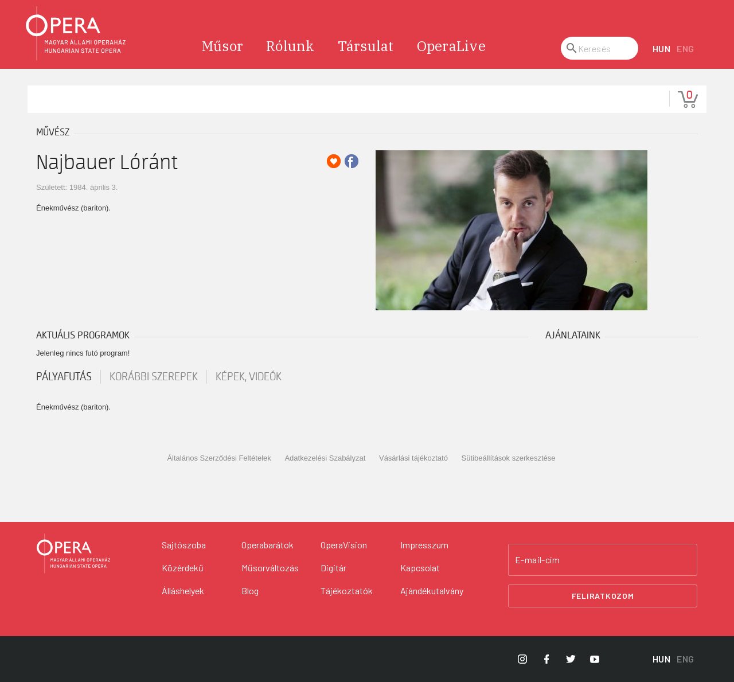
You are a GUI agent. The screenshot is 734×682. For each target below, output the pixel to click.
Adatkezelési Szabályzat (324, 458)
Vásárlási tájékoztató (413, 458)
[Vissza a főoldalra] (73, 553)
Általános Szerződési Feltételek (219, 458)
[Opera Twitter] (570, 659)
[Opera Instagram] (522, 659)
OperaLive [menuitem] (451, 46)
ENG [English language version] (685, 48)
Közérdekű (183, 567)
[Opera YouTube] (594, 659)
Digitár (333, 567)
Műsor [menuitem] (222, 46)
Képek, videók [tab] (249, 377)
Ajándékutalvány (431, 590)
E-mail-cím (537, 559)
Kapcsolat (420, 567)
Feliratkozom (603, 596)
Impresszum (424, 544)
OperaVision (344, 544)
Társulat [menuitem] (366, 46)
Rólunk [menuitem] (290, 46)
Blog (250, 590)
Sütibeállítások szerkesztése (509, 458)
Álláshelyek (183, 590)
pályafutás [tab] (64, 377)
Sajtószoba (184, 544)
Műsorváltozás (270, 567)
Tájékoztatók (347, 590)
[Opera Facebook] (546, 659)
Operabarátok (267, 544)
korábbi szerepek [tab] (154, 377)
